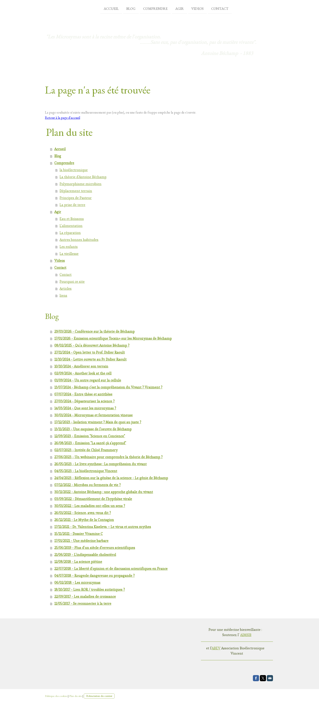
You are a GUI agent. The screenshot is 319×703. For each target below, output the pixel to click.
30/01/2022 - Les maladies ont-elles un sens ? (89, 506)
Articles (66, 288)
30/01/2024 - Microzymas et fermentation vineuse (93, 415)
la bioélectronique (74, 170)
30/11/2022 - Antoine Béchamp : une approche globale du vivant (103, 492)
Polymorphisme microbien (80, 184)
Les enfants (69, 246)
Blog (124, 8)
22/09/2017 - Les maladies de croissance (85, 596)
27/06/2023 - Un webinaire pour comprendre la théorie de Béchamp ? (108, 457)
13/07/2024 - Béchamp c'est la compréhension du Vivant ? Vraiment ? (108, 387)
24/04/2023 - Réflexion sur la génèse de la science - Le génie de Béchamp (111, 478)
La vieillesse (69, 253)
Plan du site (75, 696)
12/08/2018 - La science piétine (78, 561)
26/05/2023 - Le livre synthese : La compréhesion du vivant (100, 464)
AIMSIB (245, 635)
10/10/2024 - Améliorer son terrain (81, 366)
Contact (213, 8)
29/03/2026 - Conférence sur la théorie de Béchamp (94, 331)
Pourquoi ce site (72, 281)
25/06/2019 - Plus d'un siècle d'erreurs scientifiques (94, 547)
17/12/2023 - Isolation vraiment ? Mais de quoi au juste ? (97, 422)
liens (63, 295)
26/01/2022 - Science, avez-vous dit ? (82, 513)
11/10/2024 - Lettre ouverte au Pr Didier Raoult (90, 359)
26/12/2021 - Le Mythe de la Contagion (84, 519)
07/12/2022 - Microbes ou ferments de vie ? (87, 485)
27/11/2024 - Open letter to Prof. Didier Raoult (89, 352)
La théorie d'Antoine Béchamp (83, 177)
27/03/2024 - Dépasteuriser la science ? (84, 401)
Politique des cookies (56, 696)
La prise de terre (72, 205)
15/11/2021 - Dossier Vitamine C (78, 533)
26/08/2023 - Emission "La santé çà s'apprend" (90, 443)
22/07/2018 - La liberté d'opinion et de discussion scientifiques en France (111, 568)
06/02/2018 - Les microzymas (77, 582)
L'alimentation (71, 225)
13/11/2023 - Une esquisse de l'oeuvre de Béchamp (93, 429)
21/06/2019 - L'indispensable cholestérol (85, 554)
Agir (173, 8)
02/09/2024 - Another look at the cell (82, 373)
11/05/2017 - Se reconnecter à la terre (82, 603)
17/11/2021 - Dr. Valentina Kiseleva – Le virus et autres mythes (102, 526)
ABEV (216, 648)
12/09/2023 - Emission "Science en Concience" (89, 436)
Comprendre (149, 8)
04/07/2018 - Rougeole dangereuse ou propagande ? (94, 575)
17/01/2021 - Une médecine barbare (81, 540)
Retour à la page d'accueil (62, 117)
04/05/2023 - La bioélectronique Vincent (85, 471)
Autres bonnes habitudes (79, 239)
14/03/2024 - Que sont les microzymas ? (85, 408)
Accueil (104, 8)
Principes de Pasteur (76, 198)
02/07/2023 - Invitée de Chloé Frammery (86, 450)
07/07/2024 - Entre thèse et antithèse (83, 394)
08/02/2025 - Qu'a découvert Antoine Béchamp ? (91, 345)
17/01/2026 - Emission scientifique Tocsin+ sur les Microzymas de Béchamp (113, 338)
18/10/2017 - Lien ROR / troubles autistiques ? (89, 589)
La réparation (70, 232)
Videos (191, 8)
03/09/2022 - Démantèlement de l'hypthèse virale (93, 499)
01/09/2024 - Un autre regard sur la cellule (87, 380)
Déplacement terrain (76, 191)
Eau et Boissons (72, 218)
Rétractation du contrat (99, 696)
